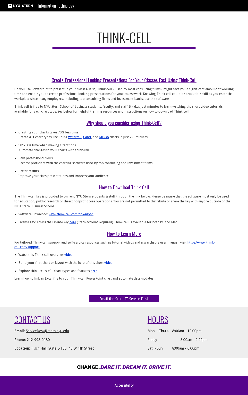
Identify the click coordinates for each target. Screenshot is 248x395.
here (72, 222)
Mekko (104, 137)
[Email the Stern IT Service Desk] (124, 299)
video (68, 255)
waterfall (75, 137)
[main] (124, 39)
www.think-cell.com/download (71, 214)
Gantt (87, 137)
